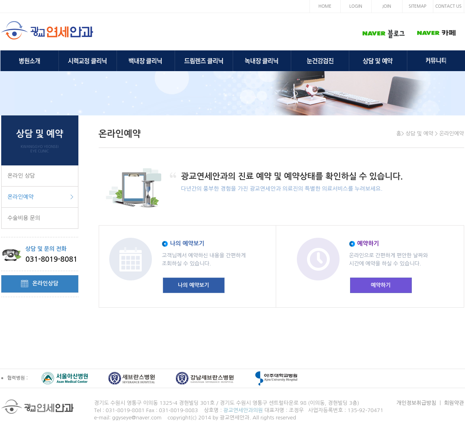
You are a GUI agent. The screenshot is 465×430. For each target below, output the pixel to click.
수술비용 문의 (24, 218)
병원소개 (29, 60)
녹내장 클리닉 (262, 60)
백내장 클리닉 (146, 60)
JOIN (386, 6)
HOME (324, 6)
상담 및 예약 (378, 60)
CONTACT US (448, 6)
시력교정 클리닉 (88, 60)
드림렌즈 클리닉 (204, 60)
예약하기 (381, 285)
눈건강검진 (320, 60)
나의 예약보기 (193, 285)
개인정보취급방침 (416, 403)
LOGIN (355, 6)
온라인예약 (21, 197)
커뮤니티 (436, 60)
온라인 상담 (21, 175)
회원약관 (454, 403)
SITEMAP (417, 6)
